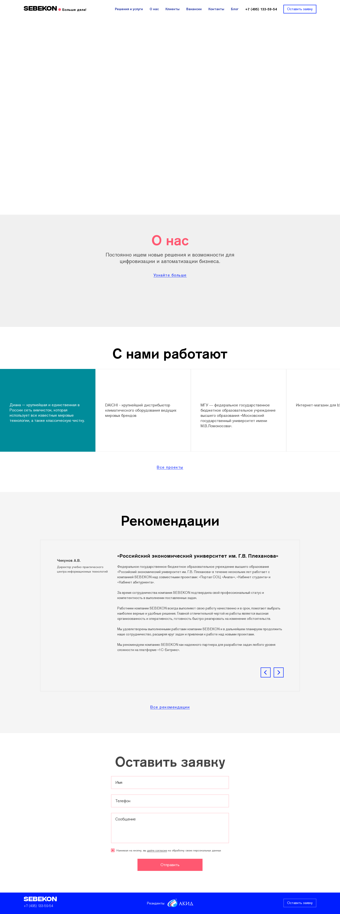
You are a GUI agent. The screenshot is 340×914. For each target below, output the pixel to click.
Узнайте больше (170, 275)
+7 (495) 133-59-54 (38, 906)
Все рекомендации (170, 707)
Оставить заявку (300, 903)
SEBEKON (40, 899)
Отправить (170, 864)
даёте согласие (157, 850)
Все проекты (170, 467)
